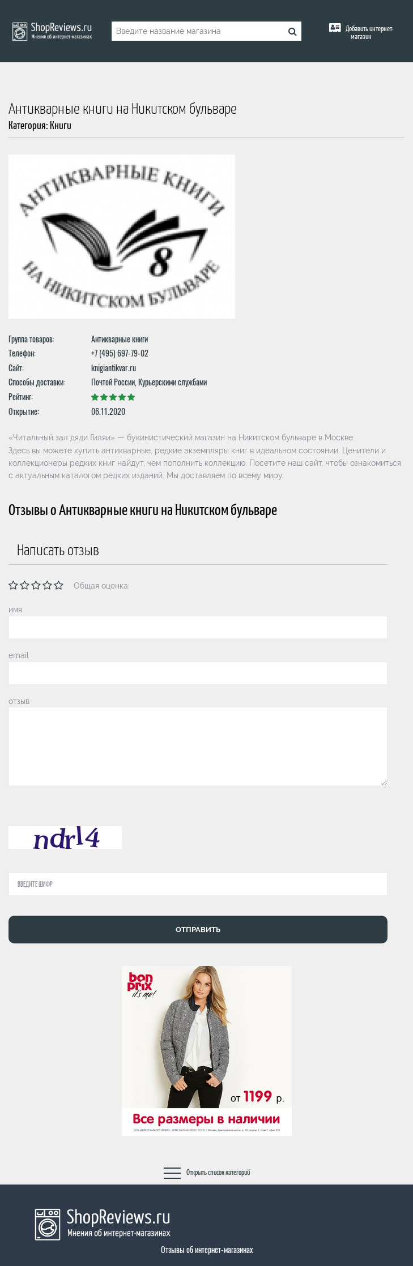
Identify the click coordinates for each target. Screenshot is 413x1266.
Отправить (198, 929)
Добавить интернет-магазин (369, 33)
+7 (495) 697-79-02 (119, 353)
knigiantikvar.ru (113, 368)
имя (15, 609)
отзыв (18, 701)
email (18, 655)
